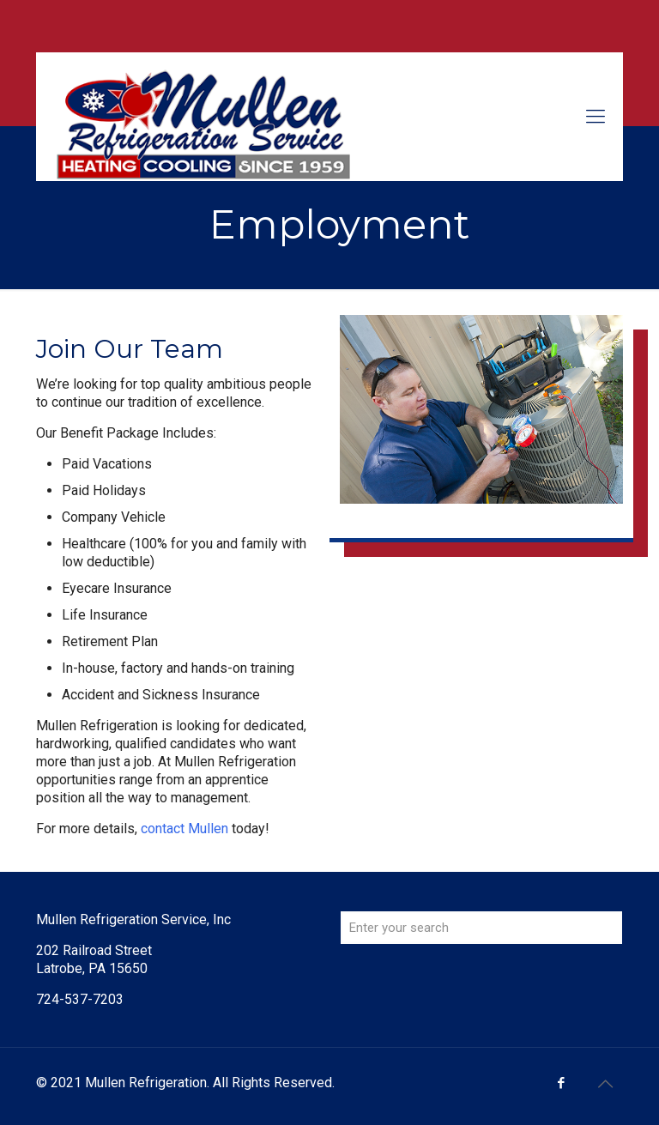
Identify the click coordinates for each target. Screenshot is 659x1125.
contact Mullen (184, 828)
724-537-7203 (80, 999)
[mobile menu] (595, 116)
